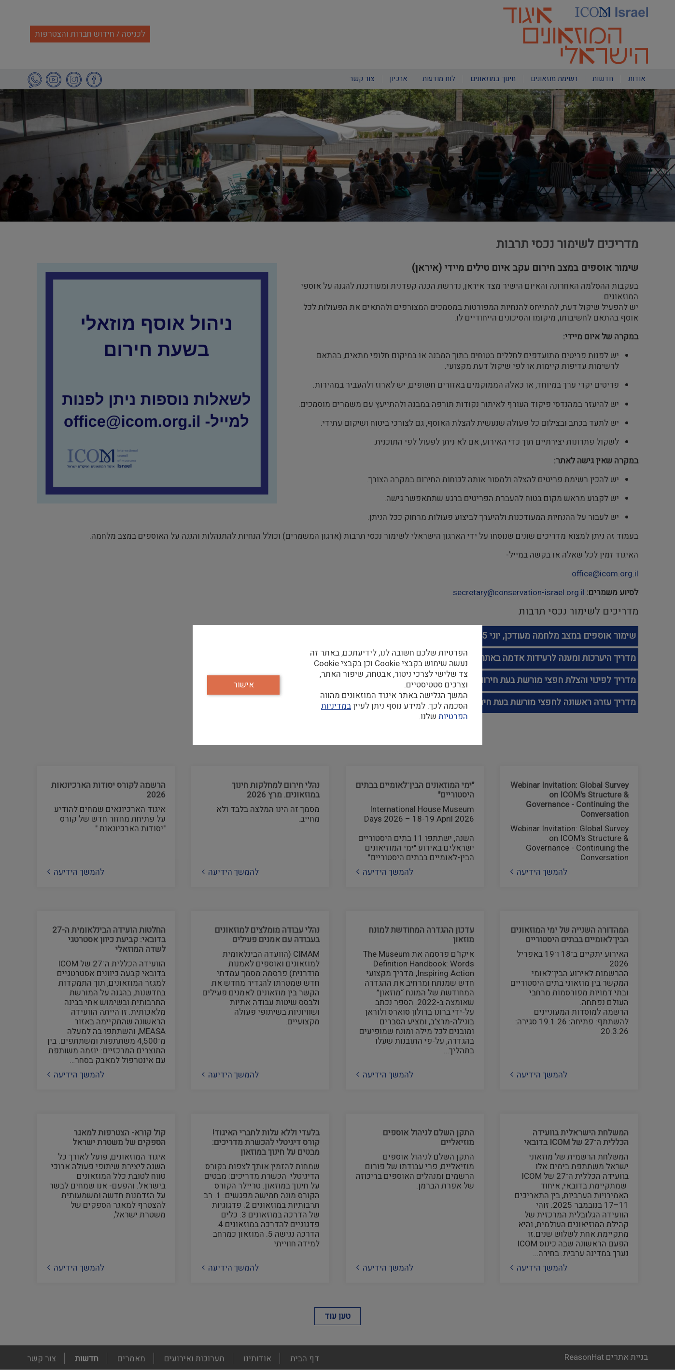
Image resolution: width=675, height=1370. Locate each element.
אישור (243, 685)
